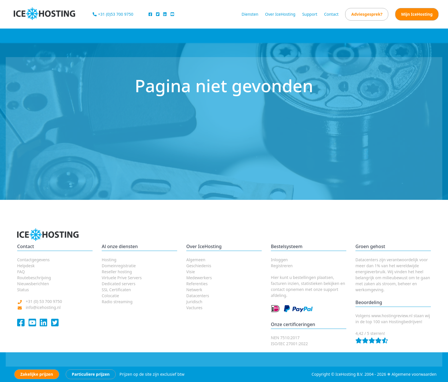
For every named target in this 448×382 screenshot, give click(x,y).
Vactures (194, 307)
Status (23, 289)
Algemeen (195, 259)
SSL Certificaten (116, 289)
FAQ (21, 271)
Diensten (249, 14)
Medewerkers (199, 277)
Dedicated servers (118, 283)
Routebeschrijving (34, 277)
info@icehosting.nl (43, 307)
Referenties (197, 283)
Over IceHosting (280, 14)
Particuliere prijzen (90, 374)
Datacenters (197, 295)
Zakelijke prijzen (36, 374)
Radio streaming (117, 301)
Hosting (109, 259)
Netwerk (194, 289)
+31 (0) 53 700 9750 (44, 301)
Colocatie (110, 295)
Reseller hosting (117, 271)
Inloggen (279, 259)
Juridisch (194, 301)
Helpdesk (26, 265)
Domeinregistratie (119, 265)
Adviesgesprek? (366, 14)
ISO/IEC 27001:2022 (289, 343)
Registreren (282, 265)
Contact (331, 14)
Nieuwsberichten (33, 283)
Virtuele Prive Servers (122, 277)
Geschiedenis (198, 265)
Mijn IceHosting (417, 14)
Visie (190, 271)
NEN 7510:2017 (285, 337)
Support (309, 14)
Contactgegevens (33, 259)
